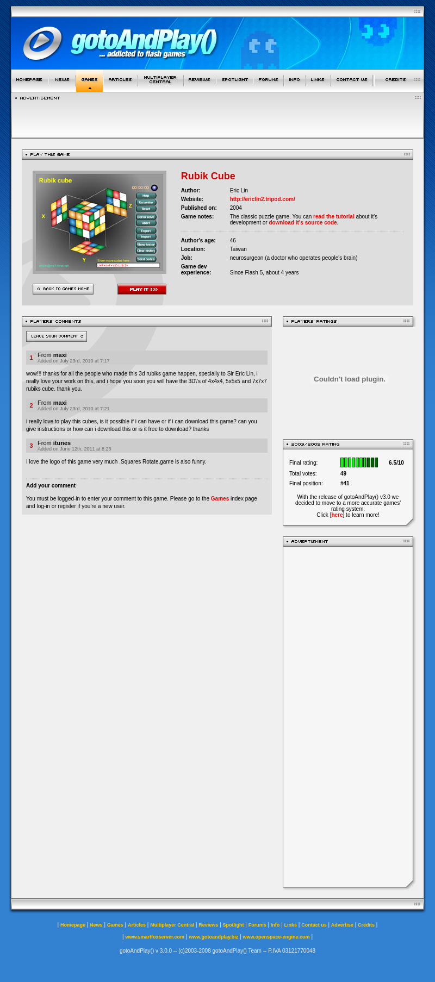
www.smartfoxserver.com (154, 937)
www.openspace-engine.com (276, 937)
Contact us (314, 925)
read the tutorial (334, 217)
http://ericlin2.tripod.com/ (262, 199)
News (96, 925)
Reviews (208, 925)
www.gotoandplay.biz (213, 937)
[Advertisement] (347, 717)
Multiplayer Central (172, 925)
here (337, 515)
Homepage (72, 925)
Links (290, 925)
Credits (366, 925)
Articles (137, 925)
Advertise (342, 925)
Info (275, 925)
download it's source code (303, 223)
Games (220, 499)
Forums (257, 925)
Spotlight (233, 925)
